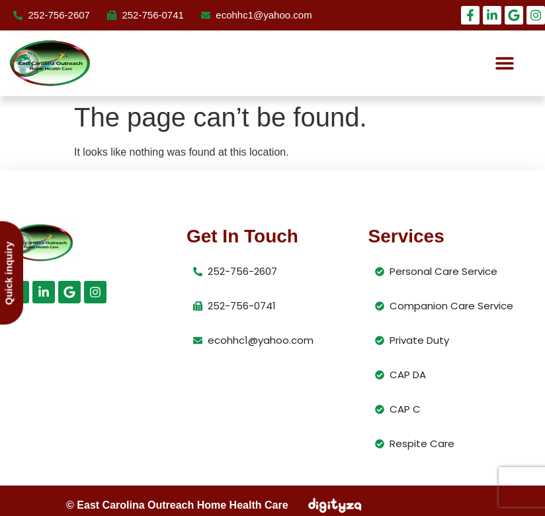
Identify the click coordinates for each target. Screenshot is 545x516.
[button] (504, 63)
